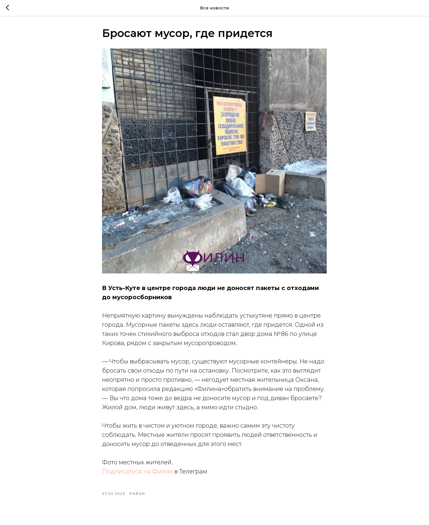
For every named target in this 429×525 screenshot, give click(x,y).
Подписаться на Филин (137, 472)
